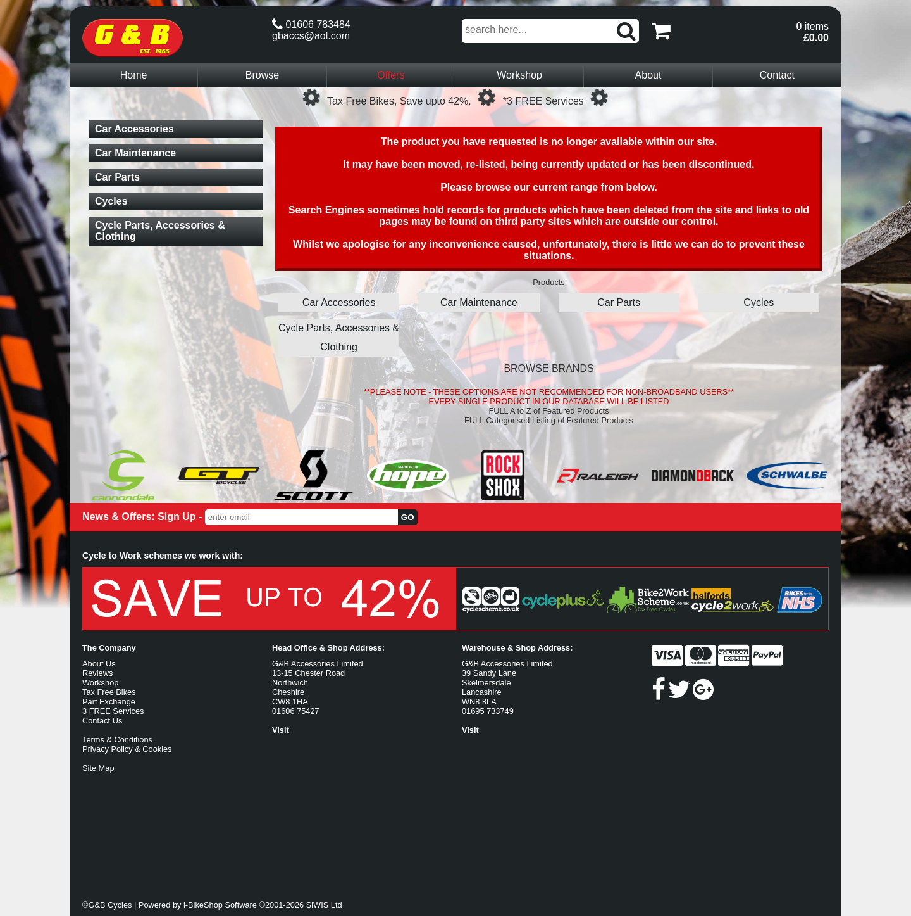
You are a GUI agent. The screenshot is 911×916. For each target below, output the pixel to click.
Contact (777, 75)
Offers (390, 75)
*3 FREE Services (543, 101)
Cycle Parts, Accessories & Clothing (338, 337)
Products (549, 282)
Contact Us (102, 720)
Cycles (758, 302)
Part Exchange (108, 701)
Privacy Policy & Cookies (127, 749)
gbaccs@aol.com (311, 35)
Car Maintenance (478, 302)
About (648, 75)
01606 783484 (311, 24)
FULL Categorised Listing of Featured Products (548, 420)
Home (133, 75)
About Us (99, 663)
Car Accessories (339, 302)
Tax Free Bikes (109, 692)
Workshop (519, 75)
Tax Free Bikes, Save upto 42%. (399, 101)
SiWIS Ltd (324, 905)
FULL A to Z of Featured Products (548, 411)
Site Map (98, 768)
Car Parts (618, 302)
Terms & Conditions (117, 739)
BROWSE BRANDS (548, 368)
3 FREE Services (113, 711)
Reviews (97, 673)
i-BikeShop (203, 905)
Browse (262, 75)
